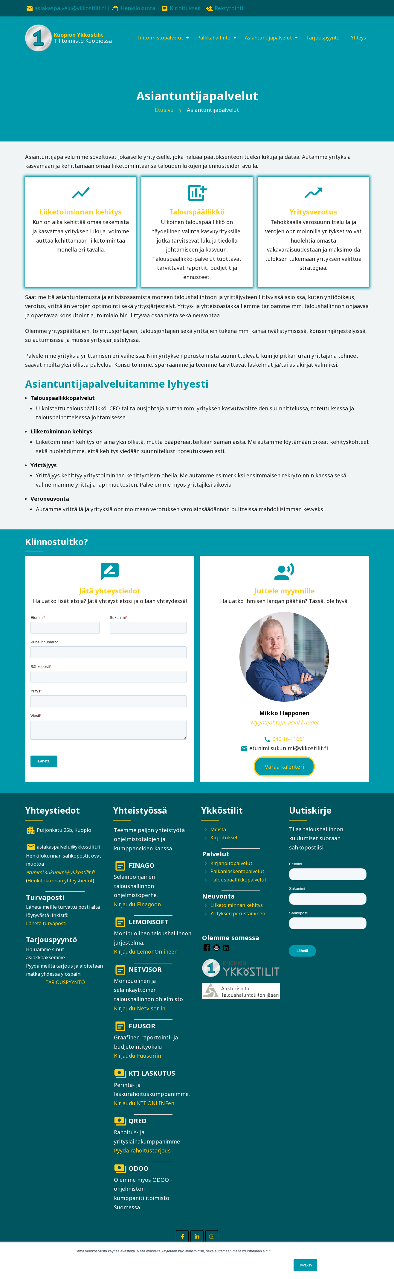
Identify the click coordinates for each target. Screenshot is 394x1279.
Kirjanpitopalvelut (231, 872)
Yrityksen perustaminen (237, 922)
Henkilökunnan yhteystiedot (60, 889)
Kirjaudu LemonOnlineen (146, 960)
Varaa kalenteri (284, 775)
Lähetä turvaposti (46, 932)
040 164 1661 (288, 747)
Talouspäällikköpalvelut (238, 888)
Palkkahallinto (207, 32)
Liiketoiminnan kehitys (236, 914)
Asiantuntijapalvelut (266, 32)
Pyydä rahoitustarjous (142, 1159)
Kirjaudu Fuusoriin (137, 1064)
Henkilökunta (137, 8)
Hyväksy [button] (305, 1265)
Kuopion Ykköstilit (78, 35)
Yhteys (132, 52)
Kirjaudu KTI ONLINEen (144, 1111)
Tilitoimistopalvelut (149, 32)
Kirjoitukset (185, 8)
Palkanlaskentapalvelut (237, 880)
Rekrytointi (229, 8)
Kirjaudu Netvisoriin (139, 1017)
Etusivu (164, 118)
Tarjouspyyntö (325, 32)
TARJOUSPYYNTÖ (65, 991)
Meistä (218, 838)
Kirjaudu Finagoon (137, 912)
